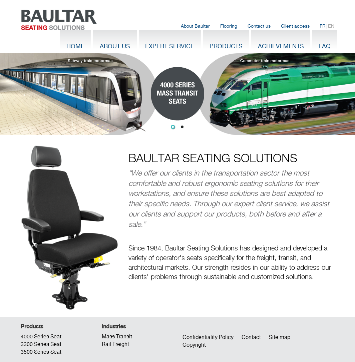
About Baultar (195, 26)
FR (323, 26)
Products (226, 46)
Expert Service (169, 46)
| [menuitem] (327, 26)
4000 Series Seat (41, 336)
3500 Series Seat (41, 352)
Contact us (259, 26)
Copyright (194, 345)
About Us (115, 46)
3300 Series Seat (41, 344)
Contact (251, 337)
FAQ (325, 46)
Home (75, 46)
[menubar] (257, 26)
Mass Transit (117, 336)
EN (331, 26)
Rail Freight (115, 344)
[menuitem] (195, 26)
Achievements (281, 46)
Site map (279, 337)
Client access (295, 26)
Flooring (228, 26)
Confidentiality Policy (208, 337)
